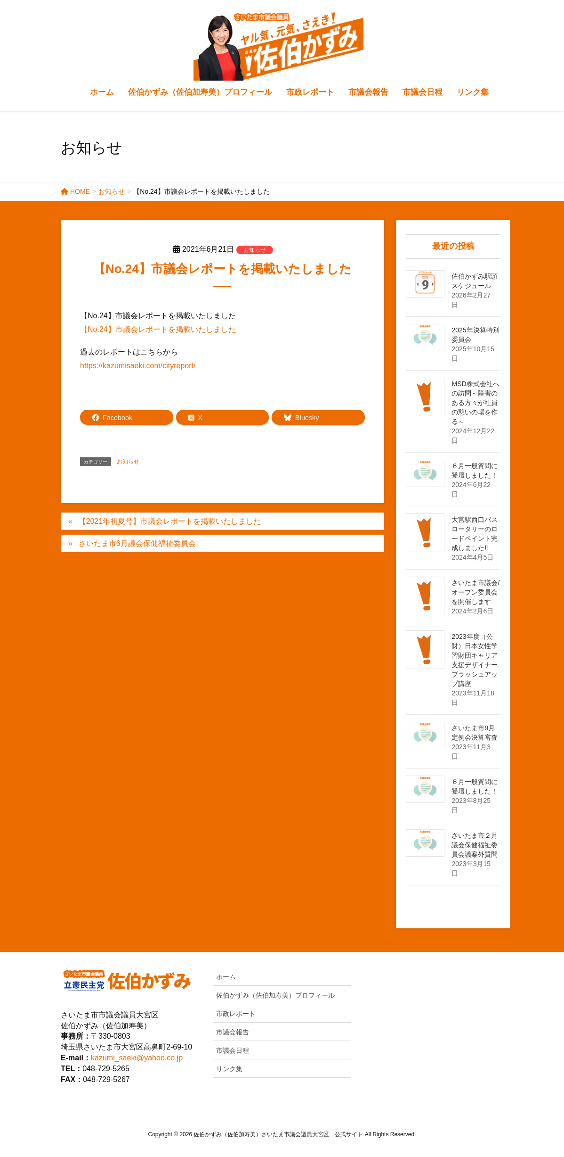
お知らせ (254, 250)
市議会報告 (232, 1032)
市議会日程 (232, 1050)
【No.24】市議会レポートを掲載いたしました (158, 329)
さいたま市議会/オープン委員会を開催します (475, 592)
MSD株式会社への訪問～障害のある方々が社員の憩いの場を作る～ (475, 402)
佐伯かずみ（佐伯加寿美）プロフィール (275, 995)
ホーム (226, 977)
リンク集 (229, 1069)
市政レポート (236, 1013)
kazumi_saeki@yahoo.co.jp (137, 1058)
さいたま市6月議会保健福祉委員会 (137, 543)
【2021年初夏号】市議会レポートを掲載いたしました (170, 521)
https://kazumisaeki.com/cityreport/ (137, 366)
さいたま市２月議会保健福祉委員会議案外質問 (474, 845)
